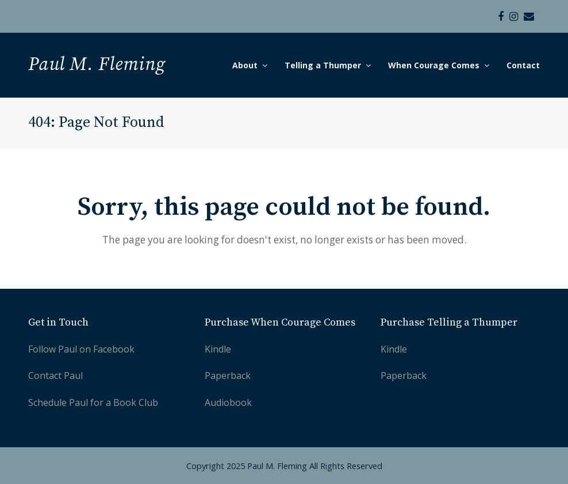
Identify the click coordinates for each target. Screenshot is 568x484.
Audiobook (228, 402)
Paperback (228, 375)
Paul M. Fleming (97, 64)
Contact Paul (55, 375)
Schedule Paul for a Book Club (93, 402)
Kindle (218, 349)
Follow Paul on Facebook (81, 349)
